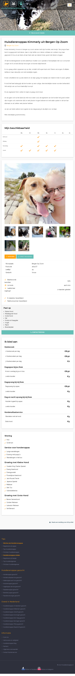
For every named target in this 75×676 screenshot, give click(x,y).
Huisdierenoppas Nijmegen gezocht (14, 621)
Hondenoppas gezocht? (10, 574)
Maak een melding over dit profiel (61, 522)
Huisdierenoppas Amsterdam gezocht (14, 606)
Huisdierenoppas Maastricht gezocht (14, 627)
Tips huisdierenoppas (9, 549)
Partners (5, 646)
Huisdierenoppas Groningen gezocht (14, 615)
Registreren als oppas (9, 546)
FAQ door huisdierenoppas (11, 552)
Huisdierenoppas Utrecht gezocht (13, 612)
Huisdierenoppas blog (9, 643)
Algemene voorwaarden (10, 649)
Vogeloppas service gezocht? (12, 586)
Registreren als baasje (9, 558)
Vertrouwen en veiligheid (10, 640)
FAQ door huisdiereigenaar (11, 564)
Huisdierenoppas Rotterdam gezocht (14, 609)
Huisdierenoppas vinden (11, 555)
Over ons (6, 637)
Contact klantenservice (10, 652)
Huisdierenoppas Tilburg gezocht (13, 624)
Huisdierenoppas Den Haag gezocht (14, 618)
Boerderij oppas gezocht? (10, 592)
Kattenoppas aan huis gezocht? (12, 580)
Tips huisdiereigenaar (9, 561)
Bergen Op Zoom (13, 45)
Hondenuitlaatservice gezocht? (12, 577)
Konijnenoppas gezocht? (10, 583)
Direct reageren (25, 256)
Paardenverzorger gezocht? (11, 595)
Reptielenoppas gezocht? (10, 589)
